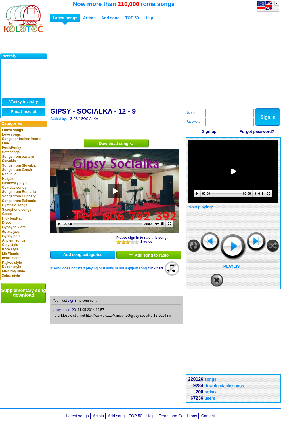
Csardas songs (14, 187)
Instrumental (12, 258)
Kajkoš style (12, 263)
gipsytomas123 (64, 310)
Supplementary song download (23, 292)
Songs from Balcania (19, 201)
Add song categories (82, 254)
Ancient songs (14, 240)
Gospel (8, 214)
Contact (208, 416)
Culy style (10, 245)
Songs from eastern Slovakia (18, 159)
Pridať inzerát (24, 111)
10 (137, 242)
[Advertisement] (134, 66)
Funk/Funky (11, 148)
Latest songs (12, 130)
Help (148, 18)
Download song (116, 143)
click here (155, 268)
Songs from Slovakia (19, 165)
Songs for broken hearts (21, 139)
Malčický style (13, 271)
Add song (110, 18)
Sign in (267, 117)
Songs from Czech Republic (17, 172)
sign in (73, 301)
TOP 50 (132, 18)
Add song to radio (149, 255)
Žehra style (11, 276)
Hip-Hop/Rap (12, 218)
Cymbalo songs (14, 205)
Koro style (10, 249)
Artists (89, 18)
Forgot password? (257, 131)
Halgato (8, 179)
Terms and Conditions (178, 416)
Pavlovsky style (14, 183)
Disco (6, 223)
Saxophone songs (16, 210)
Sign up (209, 131)
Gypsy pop (11, 236)
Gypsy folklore (14, 227)
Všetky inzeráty (23, 101)
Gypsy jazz (11, 232)
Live (5, 143)
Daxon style (11, 267)
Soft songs (11, 152)
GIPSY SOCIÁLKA (84, 119)
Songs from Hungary (19, 196)
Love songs (11, 135)
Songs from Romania (19, 192)
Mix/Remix (10, 254)
